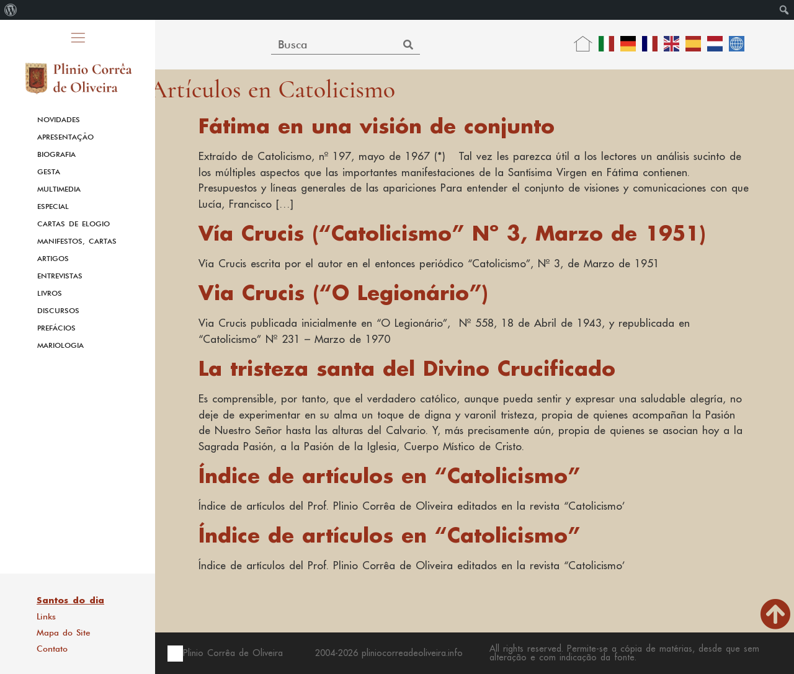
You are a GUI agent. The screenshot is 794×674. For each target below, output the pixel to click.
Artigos (53, 258)
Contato (52, 649)
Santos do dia (70, 600)
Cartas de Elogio (73, 223)
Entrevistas (60, 276)
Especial (53, 206)
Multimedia (59, 189)
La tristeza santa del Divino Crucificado (406, 368)
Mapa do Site (64, 632)
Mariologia (60, 345)
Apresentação (65, 137)
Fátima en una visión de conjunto (376, 125)
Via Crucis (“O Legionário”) (343, 292)
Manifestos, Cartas (77, 241)
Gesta (48, 171)
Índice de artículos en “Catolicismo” (389, 475)
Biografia (56, 154)
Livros (49, 293)
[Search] (408, 44)
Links (46, 616)
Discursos (58, 310)
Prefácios (56, 328)
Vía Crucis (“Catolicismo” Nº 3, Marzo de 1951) (452, 233)
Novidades (58, 119)
